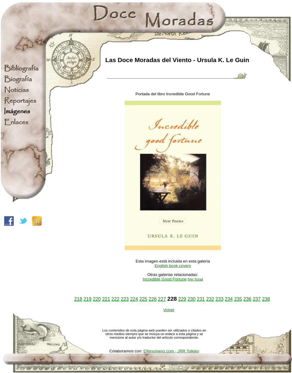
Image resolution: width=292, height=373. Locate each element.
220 (97, 299)
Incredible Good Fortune (165, 279)
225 (143, 299)
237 (257, 299)
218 (78, 299)
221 (106, 299)
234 (229, 299)
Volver (168, 310)
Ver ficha (195, 279)
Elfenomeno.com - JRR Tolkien (171, 351)
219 (87, 299)
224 (134, 299)
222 (115, 299)
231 (201, 299)
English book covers (173, 265)
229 (182, 299)
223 (125, 299)
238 (266, 299)
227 (162, 299)
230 (191, 299)
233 (219, 299)
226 (153, 299)
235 (238, 299)
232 (210, 299)
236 (247, 299)
